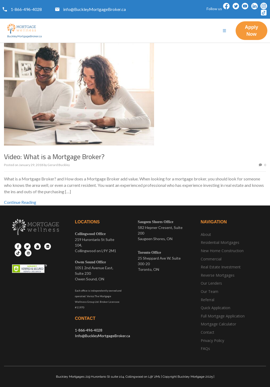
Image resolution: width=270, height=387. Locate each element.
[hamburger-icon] (224, 31)
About (206, 234)
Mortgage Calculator (218, 323)
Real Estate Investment (221, 266)
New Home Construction (222, 250)
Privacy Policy (212, 340)
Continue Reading (20, 202)
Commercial (211, 258)
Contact (207, 332)
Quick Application (215, 307)
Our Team (209, 291)
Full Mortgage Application (223, 316)
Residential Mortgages (220, 242)
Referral (207, 299)
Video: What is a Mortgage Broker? (54, 156)
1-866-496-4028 (88, 330)
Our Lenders (211, 283)
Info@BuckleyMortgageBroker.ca (102, 335)
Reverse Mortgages (218, 275)
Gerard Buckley (58, 165)
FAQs (205, 348)
